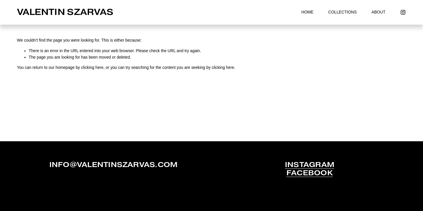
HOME (307, 12)
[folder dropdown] (342, 12)
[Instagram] (403, 12)
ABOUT (378, 12)
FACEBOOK (309, 173)
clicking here (92, 67)
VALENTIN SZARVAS (65, 12)
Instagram (309, 165)
